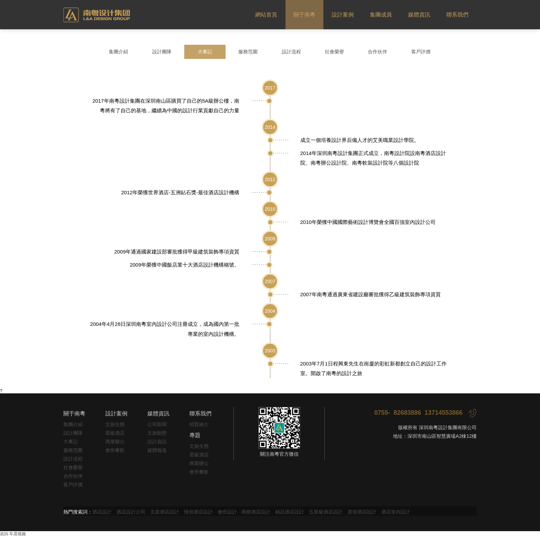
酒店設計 (102, 512)
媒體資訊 (419, 15)
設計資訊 (157, 441)
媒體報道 (157, 450)
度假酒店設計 (361, 512)
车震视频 (17, 533)
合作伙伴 (377, 51)
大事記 (205, 51)
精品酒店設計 (289, 512)
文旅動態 (157, 433)
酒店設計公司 (130, 512)
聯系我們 (457, 15)
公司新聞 (157, 424)
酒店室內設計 (395, 512)
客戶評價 (420, 51)
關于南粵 (304, 15)
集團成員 (381, 15)
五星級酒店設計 (326, 512)
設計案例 (343, 15)
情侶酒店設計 (198, 512)
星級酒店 (115, 433)
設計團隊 (162, 51)
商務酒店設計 (255, 512)
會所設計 (227, 512)
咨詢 (4, 533)
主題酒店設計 (164, 512)
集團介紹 (118, 51)
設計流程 (291, 51)
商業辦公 (115, 441)
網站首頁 (266, 15)
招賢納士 (199, 424)
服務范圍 (248, 51)
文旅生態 (115, 424)
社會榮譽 (334, 51)
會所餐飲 (115, 450)
